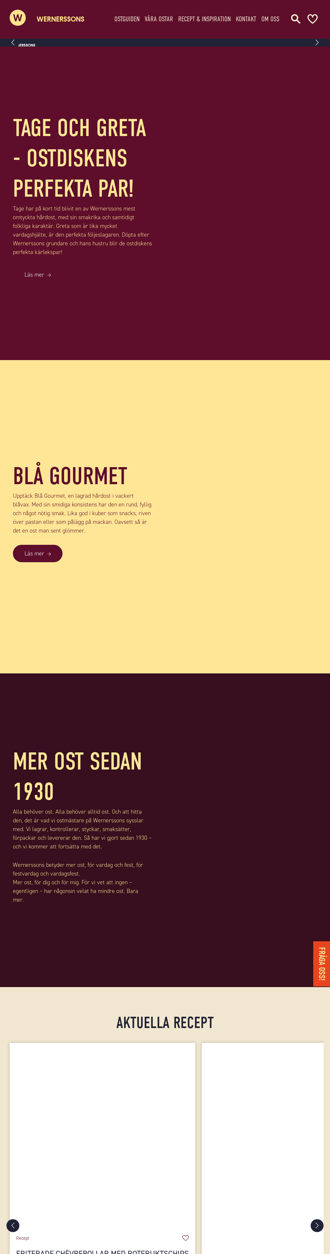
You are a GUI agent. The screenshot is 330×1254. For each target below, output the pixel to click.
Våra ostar (159, 18)
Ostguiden (127, 18)
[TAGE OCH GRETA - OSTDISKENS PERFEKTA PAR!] (247, 203)
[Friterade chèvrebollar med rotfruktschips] (102, 1136)
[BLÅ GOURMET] (247, 517)
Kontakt (246, 18)
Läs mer (34, 275)
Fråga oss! (322, 964)
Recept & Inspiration (204, 18)
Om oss (270, 18)
